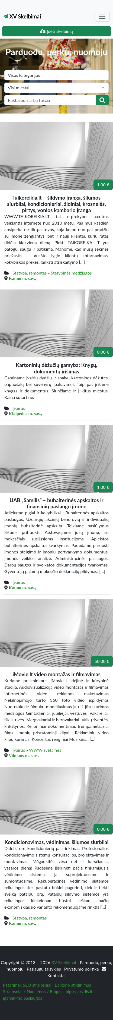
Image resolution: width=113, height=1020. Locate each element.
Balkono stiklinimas (73, 984)
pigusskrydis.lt (79, 991)
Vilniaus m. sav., (24, 755)
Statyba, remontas (29, 272)
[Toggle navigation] (102, 16)
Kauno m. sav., (22, 278)
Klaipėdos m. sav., (25, 413)
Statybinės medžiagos (71, 272)
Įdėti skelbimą (56, 31)
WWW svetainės (45, 750)
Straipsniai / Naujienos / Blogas (32, 991)
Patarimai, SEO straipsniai (27, 984)
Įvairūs (18, 408)
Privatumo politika (82, 968)
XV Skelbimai (22, 16)
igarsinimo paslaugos (22, 997)
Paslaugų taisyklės (44, 968)
